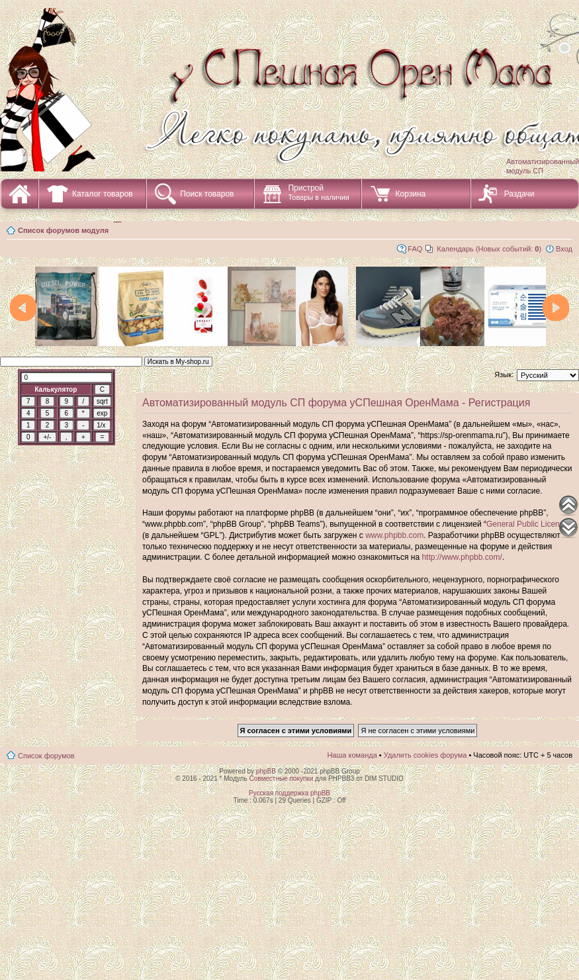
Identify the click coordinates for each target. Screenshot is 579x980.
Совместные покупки (281, 778)
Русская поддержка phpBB (289, 793)
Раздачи (519, 194)
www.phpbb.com (394, 535)
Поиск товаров (207, 194)
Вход (564, 249)
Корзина (410, 194)
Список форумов (46, 756)
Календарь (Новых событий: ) (489, 249)
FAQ (415, 249)
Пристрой (318, 192)
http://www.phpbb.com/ (462, 557)
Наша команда (352, 755)
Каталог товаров (102, 194)
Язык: (503, 375)
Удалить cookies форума (425, 755)
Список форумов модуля (63, 230)
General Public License (527, 524)
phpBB (266, 771)
